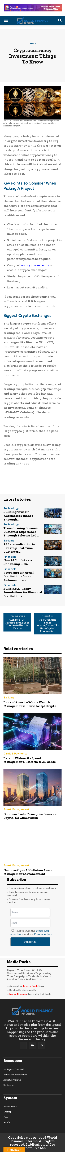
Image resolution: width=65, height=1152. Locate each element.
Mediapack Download (13, 1069)
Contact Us (8, 1085)
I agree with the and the (31, 932)
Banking (8, 540)
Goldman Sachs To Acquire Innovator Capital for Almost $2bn (31, 816)
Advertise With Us (12, 1079)
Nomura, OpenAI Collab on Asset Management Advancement (27, 872)
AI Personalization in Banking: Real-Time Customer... (19, 547)
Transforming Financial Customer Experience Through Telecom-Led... (21, 531)
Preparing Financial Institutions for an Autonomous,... (18, 576)
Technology (11, 508)
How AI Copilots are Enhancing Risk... (18, 562)
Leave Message (18, 994)
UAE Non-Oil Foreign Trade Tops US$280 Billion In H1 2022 (17, 624)
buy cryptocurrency (34, 265)
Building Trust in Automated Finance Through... (18, 515)
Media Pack (30, 986)
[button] (5, 20)
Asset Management (16, 809)
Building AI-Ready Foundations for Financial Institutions (22, 592)
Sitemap (7, 1111)
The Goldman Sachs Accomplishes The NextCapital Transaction (47, 625)
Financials (9, 557)
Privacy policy (43, 934)
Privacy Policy (10, 1106)
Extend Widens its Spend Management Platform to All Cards (29, 760)
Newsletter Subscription (15, 1074)
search (6, 1122)
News (32, 43)
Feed (5, 1117)
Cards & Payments (15, 753)
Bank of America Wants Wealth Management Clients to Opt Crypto (29, 704)
